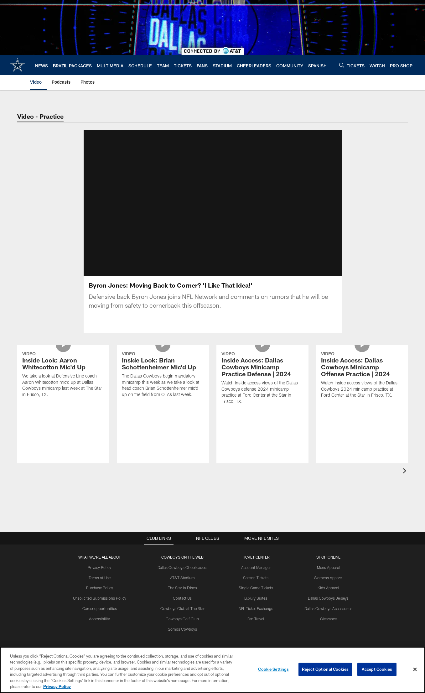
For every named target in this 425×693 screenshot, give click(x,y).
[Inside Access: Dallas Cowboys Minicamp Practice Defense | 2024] (262, 378)
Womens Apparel (328, 578)
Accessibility (99, 619)
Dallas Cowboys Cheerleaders (182, 567)
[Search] (341, 65)
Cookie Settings (273, 669)
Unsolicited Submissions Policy (99, 598)
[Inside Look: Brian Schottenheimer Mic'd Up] (163, 375)
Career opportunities (99, 608)
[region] (212, 670)
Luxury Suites (255, 598)
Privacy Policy (99, 567)
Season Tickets (255, 578)
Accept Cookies (377, 669)
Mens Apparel (328, 567)
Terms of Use (100, 578)
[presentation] (405, 471)
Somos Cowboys (182, 629)
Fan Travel (255, 619)
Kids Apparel (328, 588)
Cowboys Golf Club (182, 619)
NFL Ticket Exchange (256, 608)
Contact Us (182, 598)
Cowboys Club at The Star (182, 608)
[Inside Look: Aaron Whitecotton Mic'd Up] (63, 375)
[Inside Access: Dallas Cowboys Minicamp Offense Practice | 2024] (362, 375)
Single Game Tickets (256, 588)
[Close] (415, 669)
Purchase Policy (99, 588)
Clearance (328, 619)
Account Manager (256, 567)
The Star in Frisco (182, 588)
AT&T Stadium (182, 578)
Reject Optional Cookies (325, 669)
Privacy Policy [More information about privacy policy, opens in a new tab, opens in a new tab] (57, 686)
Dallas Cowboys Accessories (328, 608)
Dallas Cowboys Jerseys (328, 598)
